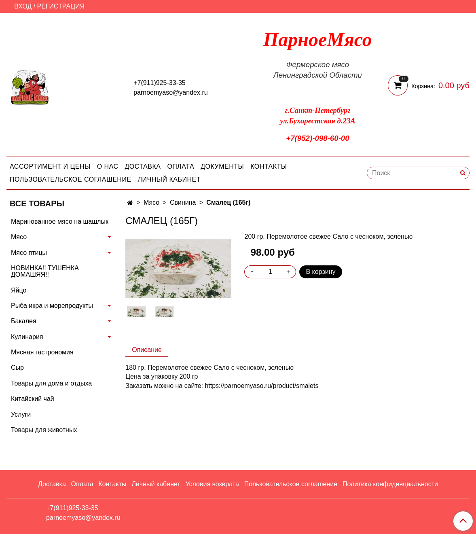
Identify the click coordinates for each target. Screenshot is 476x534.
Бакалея (23, 321)
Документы (222, 166)
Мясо (151, 202)
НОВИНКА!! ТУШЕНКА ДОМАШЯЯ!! (45, 271)
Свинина (183, 202)
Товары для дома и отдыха (51, 383)
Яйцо (18, 290)
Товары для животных (44, 429)
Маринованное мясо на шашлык (59, 221)
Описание (147, 349)
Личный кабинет (169, 179)
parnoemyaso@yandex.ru (170, 92)
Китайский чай (32, 398)
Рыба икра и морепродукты (52, 305)
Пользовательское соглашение (70, 179)
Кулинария (27, 336)
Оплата (180, 166)
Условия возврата (212, 484)
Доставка (143, 166)
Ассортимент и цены (50, 166)
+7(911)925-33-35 (159, 82)
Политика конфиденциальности (390, 484)
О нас (107, 166)
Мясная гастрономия (42, 352)
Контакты (268, 166)
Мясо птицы (29, 252)
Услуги (21, 414)
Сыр (17, 367)
